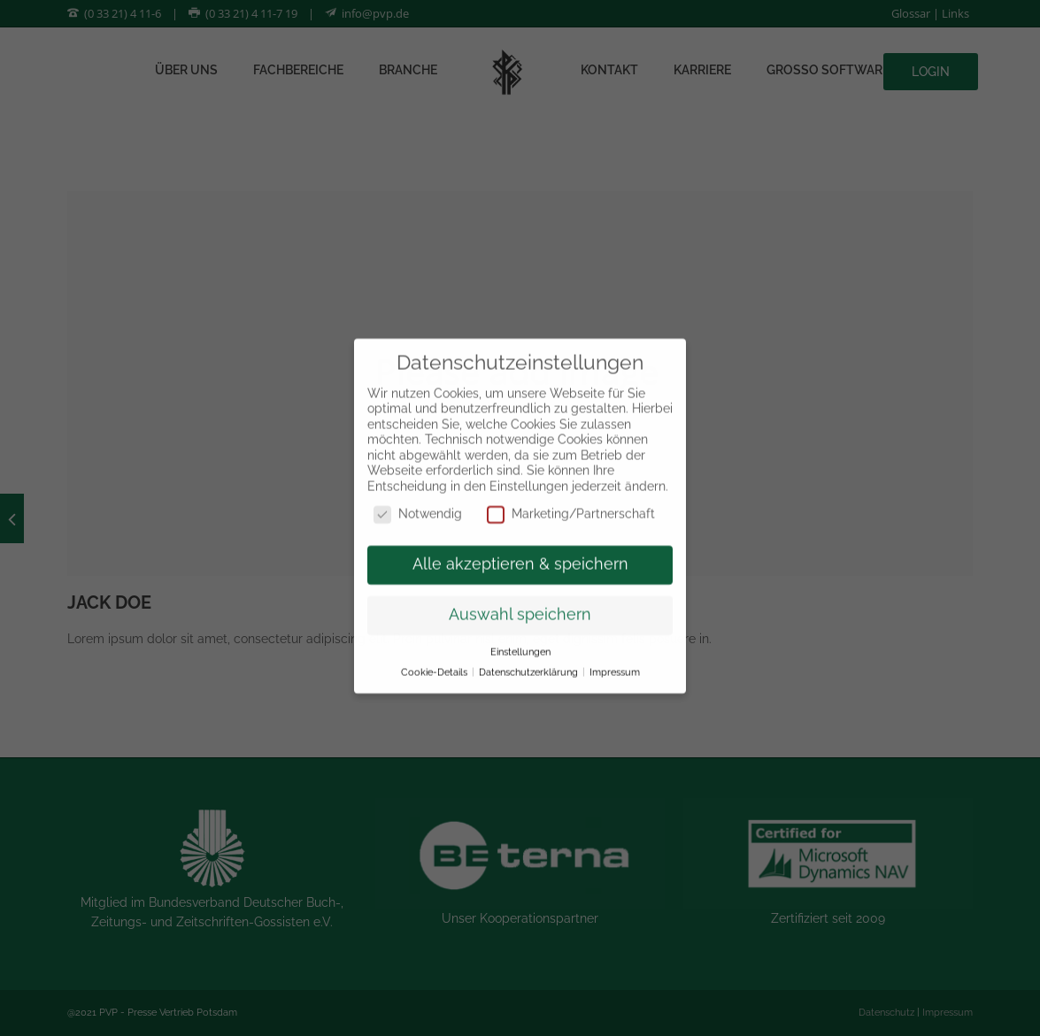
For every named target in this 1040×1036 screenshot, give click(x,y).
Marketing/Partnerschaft (571, 500)
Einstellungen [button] (520, 638)
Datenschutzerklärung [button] (530, 658)
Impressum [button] (614, 658)
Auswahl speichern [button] (520, 601)
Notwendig (418, 500)
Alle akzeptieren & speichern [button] (520, 550)
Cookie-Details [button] (435, 658)
